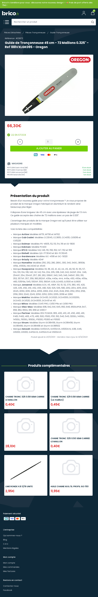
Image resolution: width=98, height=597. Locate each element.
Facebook (7, 590)
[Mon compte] (83, 13)
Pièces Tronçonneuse (35, 33)
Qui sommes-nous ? (12, 536)
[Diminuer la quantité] (20, 142)
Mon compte (9, 563)
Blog (5, 540)
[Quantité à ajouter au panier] (49, 142)
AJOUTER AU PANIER (49, 148)
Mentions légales (11, 548)
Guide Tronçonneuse (59, 33)
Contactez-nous (11, 586)
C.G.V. (5, 544)
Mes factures (9, 571)
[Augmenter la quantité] (78, 142)
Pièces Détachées (12, 33)
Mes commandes (11, 567)
